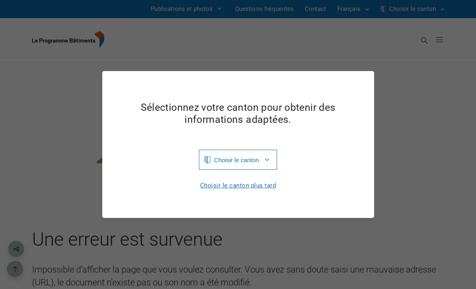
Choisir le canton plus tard (238, 186)
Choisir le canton (236, 160)
